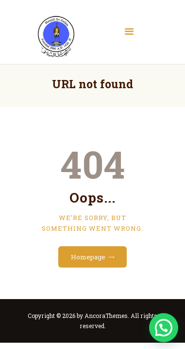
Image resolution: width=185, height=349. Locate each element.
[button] (163, 327)
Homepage (88, 257)
